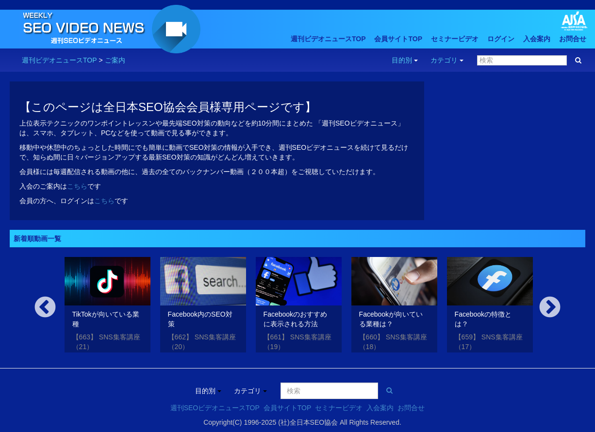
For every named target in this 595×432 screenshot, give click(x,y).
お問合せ (572, 39)
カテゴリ (446, 60)
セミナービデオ (455, 39)
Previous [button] (45, 308)
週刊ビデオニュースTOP (328, 39)
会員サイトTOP (398, 39)
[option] (107, 306)
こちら (77, 186)
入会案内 (536, 39)
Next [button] (550, 308)
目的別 (405, 60)
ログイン (500, 39)
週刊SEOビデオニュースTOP (215, 408)
